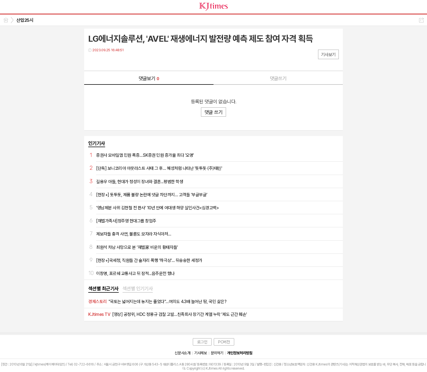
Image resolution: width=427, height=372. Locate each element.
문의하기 (217, 353)
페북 (93, 61)
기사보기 (328, 54)
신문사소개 (182, 353)
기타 (125, 61)
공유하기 (421, 20)
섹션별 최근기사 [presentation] (103, 288)
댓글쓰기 (278, 78)
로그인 (202, 342)
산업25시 (24, 20)
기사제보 (200, 353)
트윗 (104, 61)
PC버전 (224, 342)
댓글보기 (149, 78)
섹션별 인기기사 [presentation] (138, 288)
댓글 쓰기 (213, 112)
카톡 (115, 61)
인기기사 (96, 143)
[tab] (103, 288)
